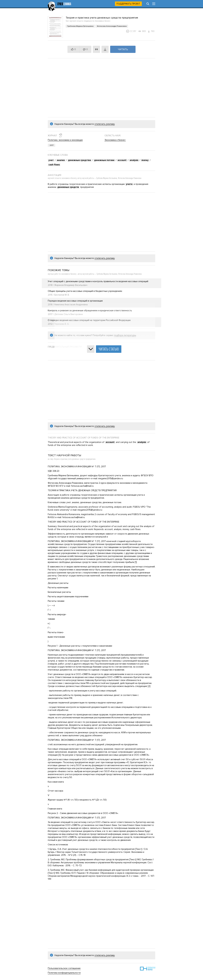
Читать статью (109, 349)
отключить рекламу (104, 124)
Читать (123, 49)
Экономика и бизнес (115, 140)
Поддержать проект (128, 3)
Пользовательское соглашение (64, 968)
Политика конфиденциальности (64, 972)
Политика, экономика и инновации (65, 140)
